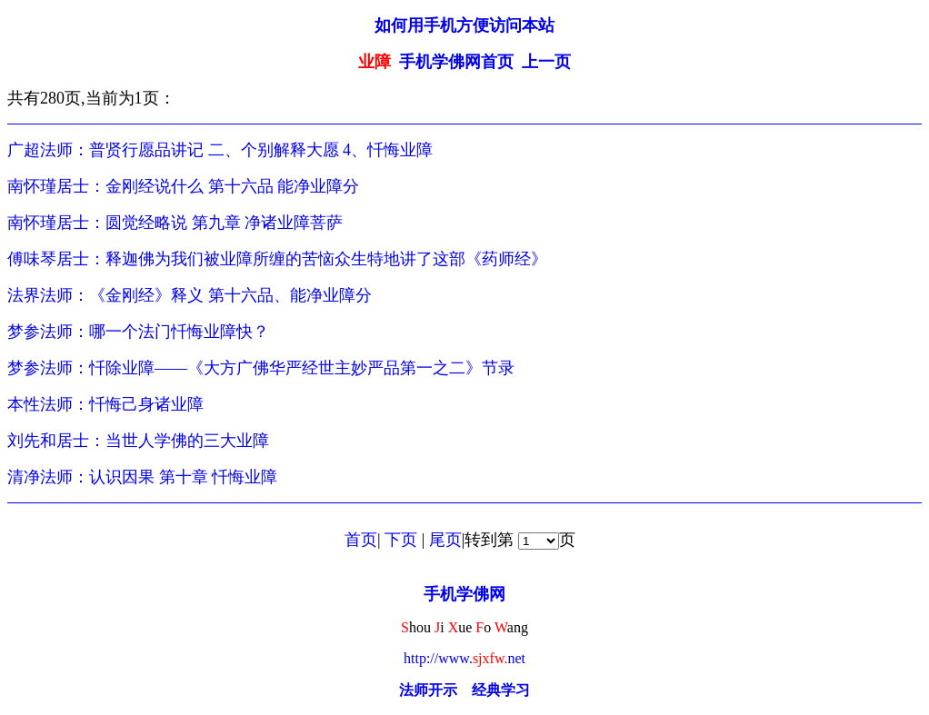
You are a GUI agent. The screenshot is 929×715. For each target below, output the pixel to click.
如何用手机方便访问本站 (464, 25)
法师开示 (428, 690)
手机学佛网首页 (456, 62)
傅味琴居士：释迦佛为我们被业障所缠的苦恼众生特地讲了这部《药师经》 (277, 259)
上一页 (546, 62)
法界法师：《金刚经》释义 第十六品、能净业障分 (189, 295)
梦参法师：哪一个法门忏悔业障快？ (138, 332)
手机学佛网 (464, 594)
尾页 (445, 540)
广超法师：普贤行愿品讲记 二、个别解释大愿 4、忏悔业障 (220, 150)
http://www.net (464, 658)
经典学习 (501, 690)
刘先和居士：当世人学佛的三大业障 (138, 441)
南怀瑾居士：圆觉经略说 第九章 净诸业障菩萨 (175, 223)
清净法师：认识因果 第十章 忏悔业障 (142, 477)
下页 (401, 540)
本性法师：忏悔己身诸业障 (105, 404)
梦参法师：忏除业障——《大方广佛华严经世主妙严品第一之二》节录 (260, 368)
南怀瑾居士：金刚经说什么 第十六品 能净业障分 (183, 186)
